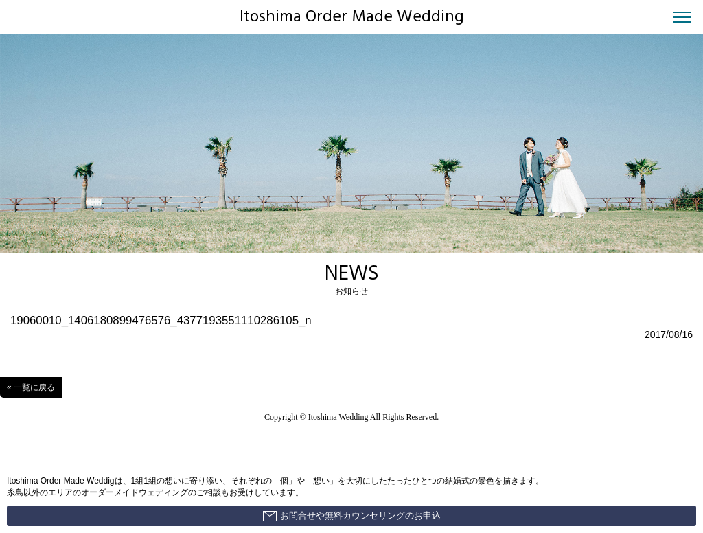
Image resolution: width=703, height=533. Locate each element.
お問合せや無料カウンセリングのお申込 (352, 515)
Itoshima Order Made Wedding (352, 17)
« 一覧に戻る (31, 387)
